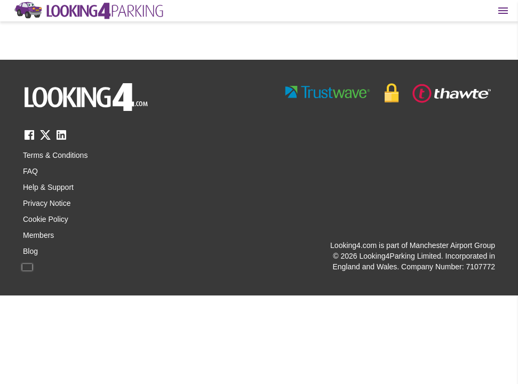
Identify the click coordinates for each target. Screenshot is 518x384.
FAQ (30, 171)
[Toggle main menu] (503, 10)
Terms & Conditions (55, 155)
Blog (30, 251)
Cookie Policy (45, 219)
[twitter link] (45, 138)
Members (38, 235)
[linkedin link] (61, 138)
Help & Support (48, 187)
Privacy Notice (46, 203)
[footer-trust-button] (388, 93)
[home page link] (88, 10)
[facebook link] (29, 138)
